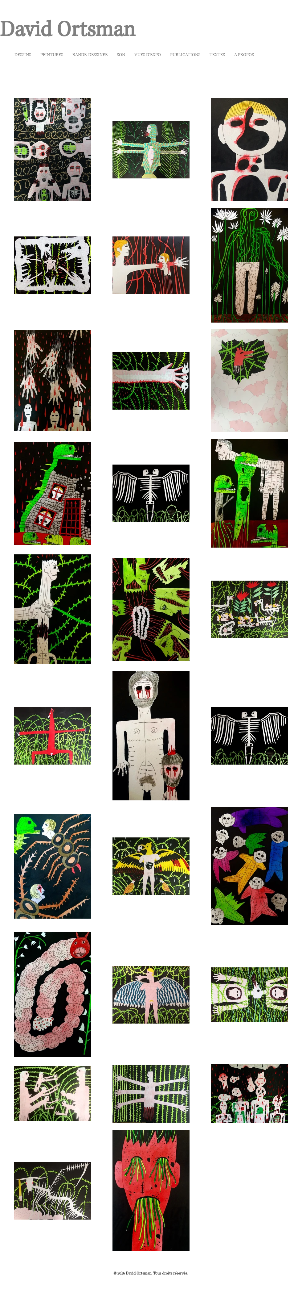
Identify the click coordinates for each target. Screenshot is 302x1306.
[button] (23, 55)
